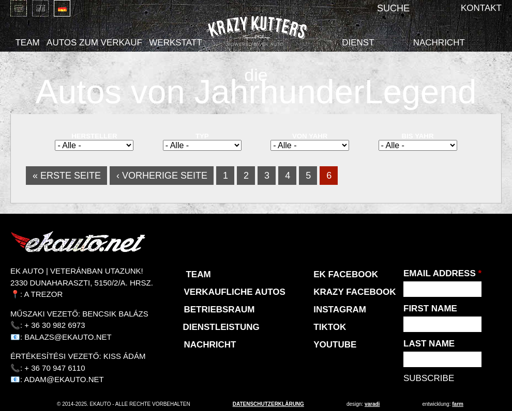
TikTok (329, 327)
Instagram (339, 309)
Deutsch (62, 8)
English (40, 8)
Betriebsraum (219, 309)
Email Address (442, 273)
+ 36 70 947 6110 (54, 367)
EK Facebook (345, 274)
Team (27, 43)
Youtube (334, 345)
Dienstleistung (221, 327)
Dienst (358, 43)
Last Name (429, 344)
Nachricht (439, 43)
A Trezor (43, 294)
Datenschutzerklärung (268, 404)
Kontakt (481, 8)
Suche (393, 8)
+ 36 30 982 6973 (54, 325)
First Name (430, 308)
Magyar (18, 8)
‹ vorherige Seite (161, 175)
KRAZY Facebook (354, 292)
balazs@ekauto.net (67, 337)
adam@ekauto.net (64, 379)
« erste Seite (67, 175)
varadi (372, 404)
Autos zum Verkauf (94, 43)
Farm (457, 404)
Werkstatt (175, 43)
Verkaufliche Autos (234, 292)
